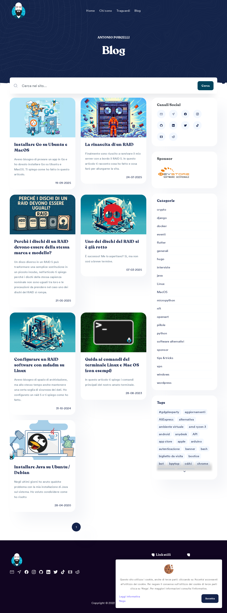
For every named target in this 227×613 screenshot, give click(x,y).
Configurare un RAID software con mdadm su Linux (39, 365)
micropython (166, 300)
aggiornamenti (195, 412)
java (160, 275)
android (164, 434)
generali (162, 251)
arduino (196, 441)
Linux (161, 284)
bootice (194, 456)
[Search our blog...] (107, 86)
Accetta (210, 598)
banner (190, 449)
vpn (159, 366)
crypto (161, 209)
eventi (161, 234)
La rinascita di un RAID (109, 144)
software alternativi (170, 341)
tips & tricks (165, 358)
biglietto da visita (171, 456)
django (162, 218)
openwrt (163, 317)
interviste (163, 267)
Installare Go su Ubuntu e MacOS (40, 147)
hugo (160, 259)
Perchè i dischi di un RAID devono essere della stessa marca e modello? (42, 247)
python (162, 333)
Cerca (205, 86)
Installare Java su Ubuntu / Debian (42, 470)
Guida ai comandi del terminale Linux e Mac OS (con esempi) (112, 365)
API (195, 434)
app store (165, 441)
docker (162, 226)
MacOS (162, 292)
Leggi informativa (129, 596)
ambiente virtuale (171, 426)
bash (204, 449)
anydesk (181, 434)
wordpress (164, 382)
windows (163, 374)
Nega (122, 601)
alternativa (186, 419)
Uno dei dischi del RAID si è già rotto (112, 244)
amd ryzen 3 (197, 426)
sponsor (162, 350)
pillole (161, 325)
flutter (161, 242)
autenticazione (169, 449)
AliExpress (166, 419)
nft (159, 308)
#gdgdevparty (169, 412)
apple (182, 441)
